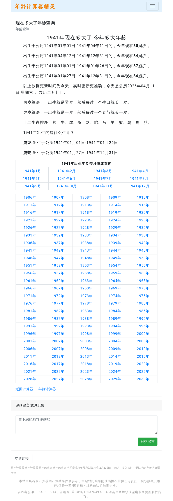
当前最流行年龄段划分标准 (83, 467)
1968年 (86, 288)
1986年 (30, 319)
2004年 (115, 341)
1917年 (58, 212)
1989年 (115, 319)
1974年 (115, 296)
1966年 (30, 288)
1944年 (115, 250)
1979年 (115, 303)
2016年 (30, 364)
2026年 (30, 379)
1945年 (143, 250)
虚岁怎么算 (59, 467)
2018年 (86, 364)
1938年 (86, 243)
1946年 (30, 258)
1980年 (143, 303)
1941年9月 (32, 186)
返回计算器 (24, 389)
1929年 (115, 228)
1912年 (58, 205)
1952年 (58, 265)
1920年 (143, 212)
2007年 (58, 349)
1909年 (115, 197)
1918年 (86, 212)
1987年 (58, 319)
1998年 (86, 334)
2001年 (30, 341)
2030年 (143, 379)
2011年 (30, 356)
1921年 (30, 220)
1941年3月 (103, 171)
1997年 (58, 334)
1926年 (30, 228)
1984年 (115, 311)
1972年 (58, 296)
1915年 (143, 205)
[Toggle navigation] (152, 6)
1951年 (30, 265)
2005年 (143, 341)
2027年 (58, 379)
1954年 (115, 265)
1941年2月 (66, 171)
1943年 (86, 250)
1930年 (143, 228)
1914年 (115, 205)
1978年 (86, 303)
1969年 (115, 288)
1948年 (86, 258)
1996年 (30, 334)
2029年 (115, 379)
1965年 (143, 281)
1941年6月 (66, 179)
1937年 (58, 243)
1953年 (86, 265)
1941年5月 (32, 179)
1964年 (115, 281)
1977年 (58, 303)
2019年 (115, 364)
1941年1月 (32, 171)
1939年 (115, 243)
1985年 (143, 311)
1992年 (58, 326)
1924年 (115, 220)
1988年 (86, 319)
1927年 (58, 228)
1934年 (115, 235)
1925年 (143, 220)
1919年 (115, 212)
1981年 (30, 311)
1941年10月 (66, 186)
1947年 (58, 258)
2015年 (143, 356)
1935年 (143, 235)
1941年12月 (139, 186)
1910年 (143, 197)
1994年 (115, 326)
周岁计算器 (17, 467)
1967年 (58, 288)
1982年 (58, 311)
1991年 (30, 326)
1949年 (115, 258)
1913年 (86, 205)
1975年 (143, 296)
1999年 (115, 334)
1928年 (86, 228)
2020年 (143, 364)
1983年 (86, 311)
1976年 (30, 303)
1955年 (143, 265)
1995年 (143, 326)
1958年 (86, 273)
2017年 (58, 364)
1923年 (86, 220)
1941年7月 (103, 179)
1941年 (30, 250)
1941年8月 (139, 179)
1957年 (58, 273)
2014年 (115, 356)
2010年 (143, 349)
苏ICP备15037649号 (86, 492)
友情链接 (22, 458)
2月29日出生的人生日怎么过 (116, 467)
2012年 (58, 356)
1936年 (30, 243)
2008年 (86, 349)
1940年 (143, 243)
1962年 (58, 281)
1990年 (143, 319)
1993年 (86, 326)
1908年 (86, 197)
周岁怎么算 (45, 467)
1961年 (30, 281)
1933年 (86, 235)
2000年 (143, 334)
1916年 (30, 212)
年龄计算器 (47, 389)
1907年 (58, 197)
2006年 (30, 349)
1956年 (30, 273)
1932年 (58, 235)
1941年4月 (139, 171)
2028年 (86, 379)
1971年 (30, 296)
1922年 (58, 220)
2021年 (30, 372)
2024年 (115, 372)
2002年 (58, 341)
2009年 (115, 349)
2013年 (86, 356)
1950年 (143, 258)
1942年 (58, 250)
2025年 (143, 372)
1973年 (86, 296)
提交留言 (148, 442)
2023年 (86, 372)
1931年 (30, 235)
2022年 (58, 372)
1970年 (143, 288)
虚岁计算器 (31, 467)
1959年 (115, 273)
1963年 (86, 281)
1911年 (30, 205)
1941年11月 (103, 186)
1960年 (143, 273)
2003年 (86, 341)
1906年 (30, 197)
